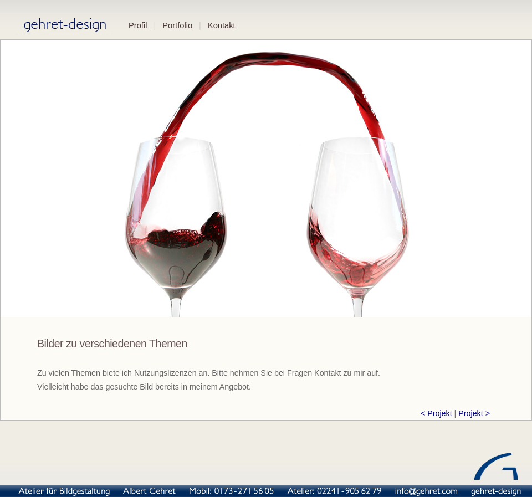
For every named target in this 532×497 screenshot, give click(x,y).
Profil (138, 25)
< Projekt (436, 413)
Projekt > (474, 413)
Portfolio (177, 25)
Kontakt (222, 25)
